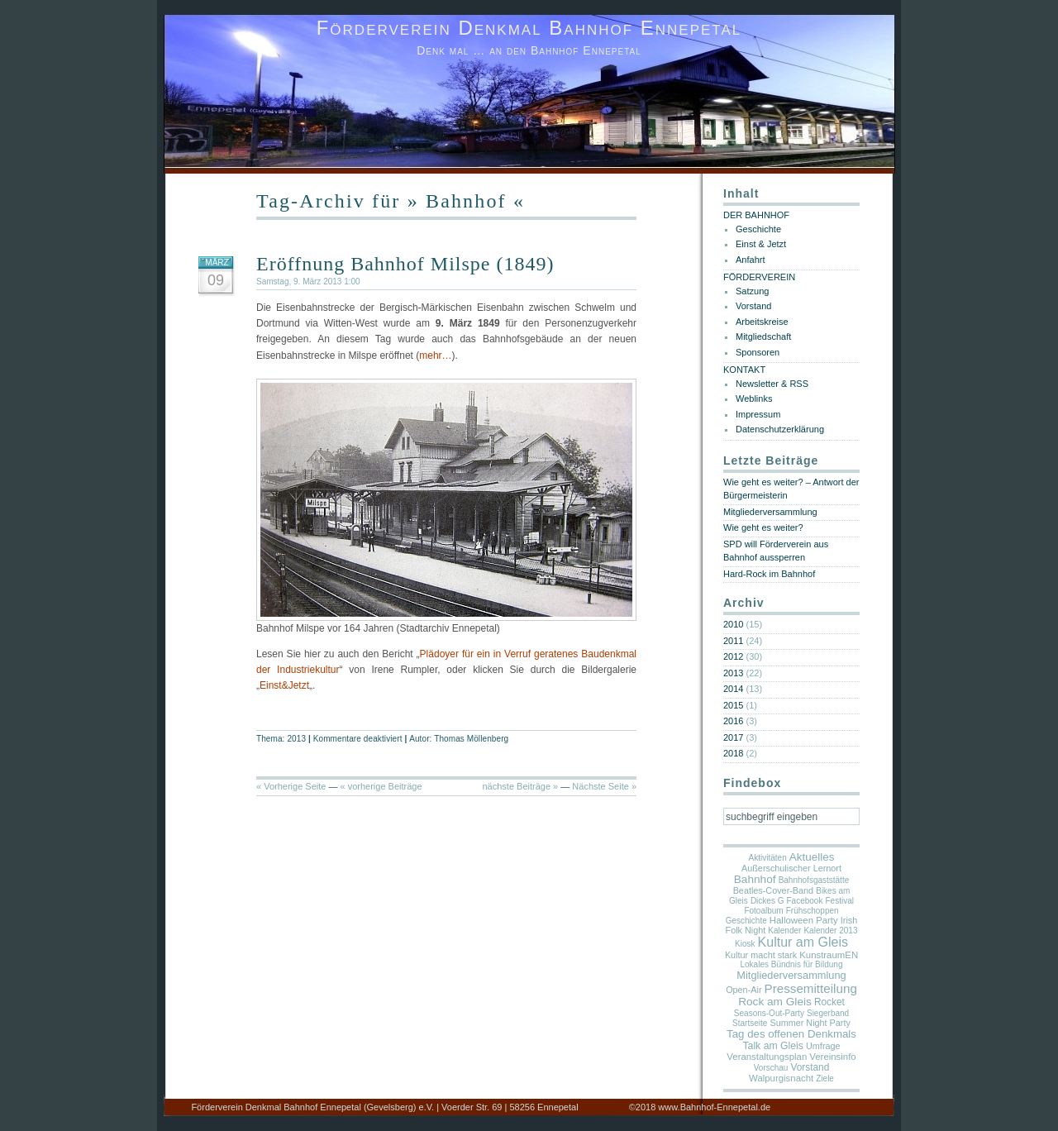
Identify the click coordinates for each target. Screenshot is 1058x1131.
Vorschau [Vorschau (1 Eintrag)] (771, 1067)
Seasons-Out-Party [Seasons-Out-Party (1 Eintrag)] (769, 1013)
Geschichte (758, 229)
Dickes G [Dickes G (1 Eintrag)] (767, 900)
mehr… (435, 355)
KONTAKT (744, 370)
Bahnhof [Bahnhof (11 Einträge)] (755, 879)
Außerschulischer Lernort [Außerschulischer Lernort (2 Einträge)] (791, 868)
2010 (733, 624)
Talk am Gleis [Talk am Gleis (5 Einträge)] (772, 1046)
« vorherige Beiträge (381, 786)
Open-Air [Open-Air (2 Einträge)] (743, 990)
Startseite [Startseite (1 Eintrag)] (749, 1023)
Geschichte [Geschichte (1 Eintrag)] (746, 920)
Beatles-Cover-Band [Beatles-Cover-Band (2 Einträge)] (773, 890)
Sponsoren (757, 352)
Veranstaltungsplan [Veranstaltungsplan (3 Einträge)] (767, 1057)
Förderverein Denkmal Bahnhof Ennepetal (529, 28)
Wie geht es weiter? (763, 527)
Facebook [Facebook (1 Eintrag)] (805, 900)
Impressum (758, 414)
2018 (733, 753)
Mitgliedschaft (763, 336)
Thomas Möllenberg (471, 738)
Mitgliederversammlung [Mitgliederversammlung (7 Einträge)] (791, 975)
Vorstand (753, 306)
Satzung (752, 291)
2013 (296, 738)
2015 (733, 705)
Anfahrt (750, 260)
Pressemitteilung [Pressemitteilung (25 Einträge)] (811, 988)
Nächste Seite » (604, 786)
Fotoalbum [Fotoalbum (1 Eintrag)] (763, 910)
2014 (733, 689)
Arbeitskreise (762, 322)
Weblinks (754, 398)
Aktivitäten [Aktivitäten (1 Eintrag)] (768, 857)
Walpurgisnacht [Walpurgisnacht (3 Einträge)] (781, 1078)
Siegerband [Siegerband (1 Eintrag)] (828, 1013)
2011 (733, 641)
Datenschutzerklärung (780, 429)
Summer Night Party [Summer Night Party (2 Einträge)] (810, 1023)
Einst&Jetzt (284, 685)
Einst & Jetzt (761, 244)
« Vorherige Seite (291, 786)
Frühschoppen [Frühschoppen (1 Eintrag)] (812, 910)
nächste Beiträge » (520, 786)
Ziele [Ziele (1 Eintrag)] (825, 1078)
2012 (733, 656)
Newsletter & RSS (772, 384)
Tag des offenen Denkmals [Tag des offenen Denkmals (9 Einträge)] (791, 1034)
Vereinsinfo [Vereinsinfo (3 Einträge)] (832, 1057)
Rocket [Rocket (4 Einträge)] (829, 1002)
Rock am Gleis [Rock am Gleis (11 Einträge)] (775, 1001)
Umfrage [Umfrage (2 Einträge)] (823, 1046)
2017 (733, 737)
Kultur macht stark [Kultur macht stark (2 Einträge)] (761, 955)
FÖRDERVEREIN (759, 277)
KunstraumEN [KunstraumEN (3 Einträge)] (828, 955)
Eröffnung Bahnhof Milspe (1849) (405, 263)
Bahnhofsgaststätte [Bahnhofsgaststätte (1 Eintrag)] (814, 880)
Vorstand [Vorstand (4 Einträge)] (809, 1067)
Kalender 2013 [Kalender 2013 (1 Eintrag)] (830, 930)
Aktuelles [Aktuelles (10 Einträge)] (812, 857)
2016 (733, 721)
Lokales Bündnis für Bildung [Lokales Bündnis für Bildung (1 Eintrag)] (792, 964)
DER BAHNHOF (756, 215)
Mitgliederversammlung (770, 512)
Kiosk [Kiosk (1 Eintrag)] (745, 943)
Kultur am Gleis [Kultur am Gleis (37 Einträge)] (803, 942)
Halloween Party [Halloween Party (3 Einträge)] (804, 920)
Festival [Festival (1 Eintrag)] (840, 900)
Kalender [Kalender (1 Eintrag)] (784, 930)
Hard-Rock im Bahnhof (769, 574)
